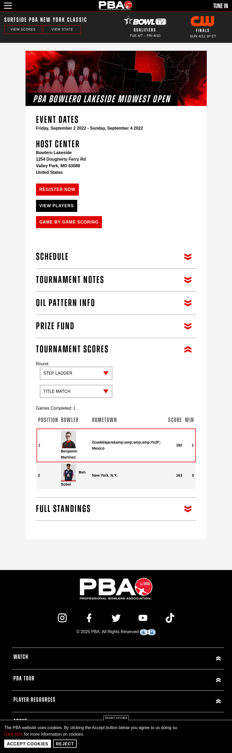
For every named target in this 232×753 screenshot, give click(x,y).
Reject (65, 744)
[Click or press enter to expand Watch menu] (170, 658)
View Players (56, 205)
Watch (20, 657)
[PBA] (115, 5)
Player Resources (34, 700)
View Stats (62, 29)
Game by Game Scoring (69, 222)
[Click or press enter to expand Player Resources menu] (170, 701)
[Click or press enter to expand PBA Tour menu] (170, 679)
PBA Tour (24, 678)
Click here (13, 734)
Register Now (57, 189)
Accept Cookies (27, 744)
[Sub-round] (76, 391)
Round (76, 382)
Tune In (220, 6)
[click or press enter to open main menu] (11, 5)
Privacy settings (116, 718)
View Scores (23, 29)
